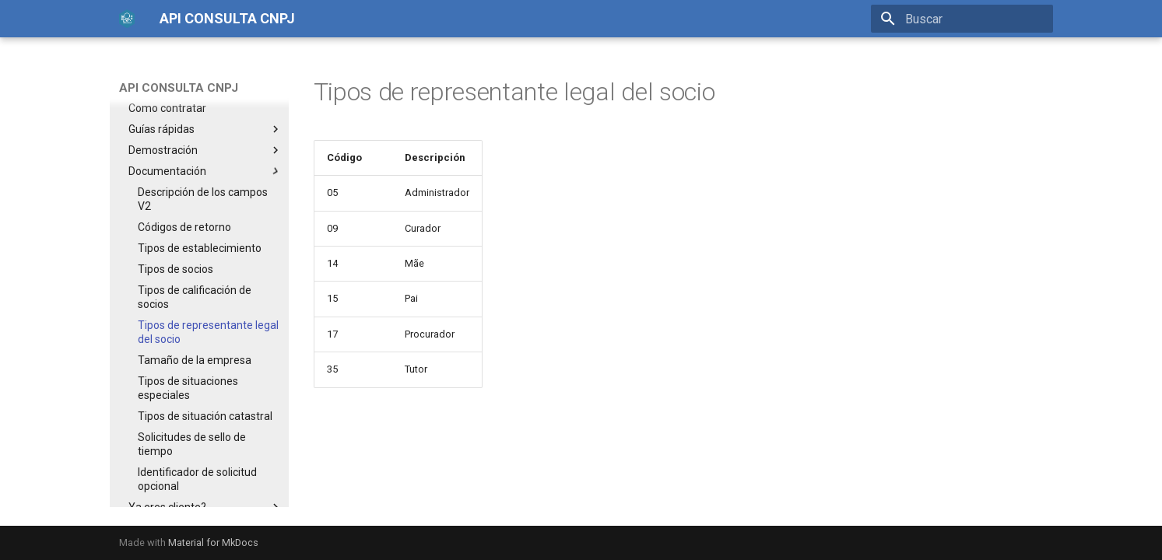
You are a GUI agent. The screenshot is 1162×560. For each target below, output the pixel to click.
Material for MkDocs (213, 542)
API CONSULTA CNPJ (178, 88)
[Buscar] (962, 19)
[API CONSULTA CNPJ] (127, 18)
